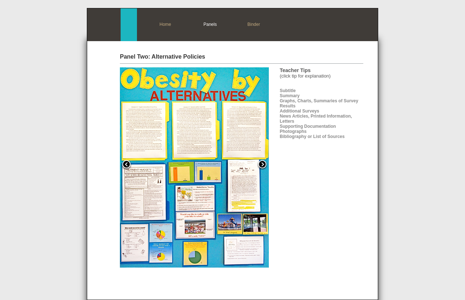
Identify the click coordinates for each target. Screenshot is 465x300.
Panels (210, 24)
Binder (253, 24)
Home (165, 24)
